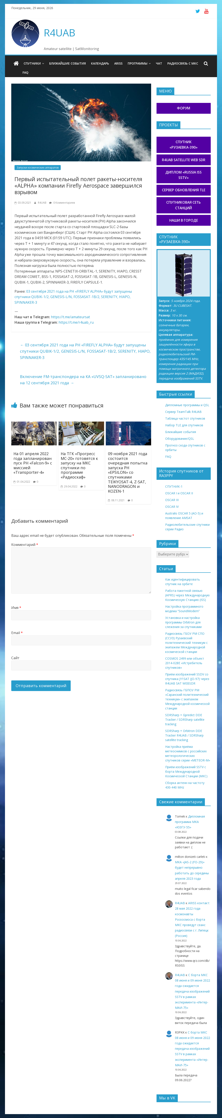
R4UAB (59, 32)
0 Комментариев (62, 202)
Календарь (100, 63)
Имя (16, 607)
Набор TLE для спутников (184, 425)
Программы (137, 63)
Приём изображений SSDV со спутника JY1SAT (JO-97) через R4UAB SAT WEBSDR (187, 678)
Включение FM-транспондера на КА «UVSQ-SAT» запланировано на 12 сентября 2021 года (83, 379)
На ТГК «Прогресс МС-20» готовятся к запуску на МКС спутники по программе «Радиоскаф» (79, 465)
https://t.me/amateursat (70, 317)
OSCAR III (172, 500)
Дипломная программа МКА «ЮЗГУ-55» (190, 821)
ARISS (118, 63)
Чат (159, 63)
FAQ (25, 72)
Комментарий (24, 544)
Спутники (32, 63)
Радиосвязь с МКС (182, 63)
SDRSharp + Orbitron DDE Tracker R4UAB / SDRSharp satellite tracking (184, 735)
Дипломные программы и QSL (187, 405)
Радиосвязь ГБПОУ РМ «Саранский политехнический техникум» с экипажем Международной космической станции (187, 699)
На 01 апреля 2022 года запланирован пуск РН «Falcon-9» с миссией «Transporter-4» (32, 463)
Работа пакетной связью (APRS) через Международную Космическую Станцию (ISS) (187, 595)
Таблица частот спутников (185, 418)
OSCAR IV (172, 507)
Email (17, 632)
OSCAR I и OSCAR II (179, 493)
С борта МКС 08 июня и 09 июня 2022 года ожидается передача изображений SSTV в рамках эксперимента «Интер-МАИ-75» (192, 991)
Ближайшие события (67, 63)
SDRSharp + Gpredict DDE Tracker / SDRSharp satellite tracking (184, 719)
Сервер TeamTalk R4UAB (183, 412)
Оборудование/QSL (179, 438)
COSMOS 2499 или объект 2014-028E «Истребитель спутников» (184, 663)
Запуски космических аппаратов (38, 167)
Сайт (15, 658)
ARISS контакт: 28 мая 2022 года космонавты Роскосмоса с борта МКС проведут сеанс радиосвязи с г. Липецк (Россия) (192, 919)
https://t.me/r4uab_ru (76, 322)
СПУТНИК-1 (174, 486)
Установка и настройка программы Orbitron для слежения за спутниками (183, 622)
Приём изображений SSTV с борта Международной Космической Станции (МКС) (186, 771)
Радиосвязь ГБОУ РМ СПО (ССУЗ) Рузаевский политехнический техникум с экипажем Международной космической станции (186, 642)
